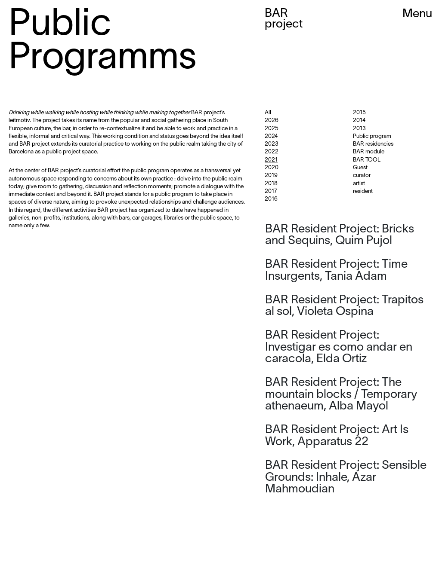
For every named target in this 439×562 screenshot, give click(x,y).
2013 (359, 128)
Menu (417, 14)
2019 (271, 175)
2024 (271, 136)
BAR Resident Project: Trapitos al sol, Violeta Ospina (344, 306)
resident (363, 191)
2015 (359, 113)
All (268, 113)
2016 (271, 199)
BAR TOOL (366, 160)
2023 (271, 144)
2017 (271, 191)
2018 (271, 183)
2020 (271, 168)
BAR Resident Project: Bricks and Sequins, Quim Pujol (339, 235)
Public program (372, 136)
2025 (271, 128)
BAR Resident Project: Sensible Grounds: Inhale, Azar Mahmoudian (346, 477)
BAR (284, 19)
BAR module (368, 152)
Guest (360, 168)
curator (362, 175)
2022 (271, 152)
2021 (271, 160)
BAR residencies (373, 144)
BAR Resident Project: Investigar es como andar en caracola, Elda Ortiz (338, 347)
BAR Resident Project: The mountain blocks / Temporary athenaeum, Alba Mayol (341, 394)
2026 (271, 120)
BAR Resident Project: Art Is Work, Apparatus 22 (336, 436)
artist (359, 183)
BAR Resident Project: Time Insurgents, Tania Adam (336, 270)
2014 (359, 120)
